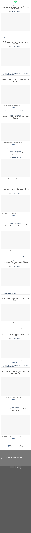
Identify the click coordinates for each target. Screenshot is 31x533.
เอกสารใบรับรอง (15, 468)
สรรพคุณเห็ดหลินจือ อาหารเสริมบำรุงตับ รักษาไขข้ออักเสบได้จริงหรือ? (15, 7)
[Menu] (1, 1)
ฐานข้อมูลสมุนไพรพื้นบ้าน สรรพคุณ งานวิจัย (15, 5)
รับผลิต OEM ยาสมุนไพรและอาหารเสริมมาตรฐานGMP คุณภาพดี (15, 40)
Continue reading (15, 33)
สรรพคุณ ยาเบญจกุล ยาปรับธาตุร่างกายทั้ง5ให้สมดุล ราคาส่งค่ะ (15, 225)
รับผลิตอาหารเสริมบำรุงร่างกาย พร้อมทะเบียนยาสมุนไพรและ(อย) (12, 328)
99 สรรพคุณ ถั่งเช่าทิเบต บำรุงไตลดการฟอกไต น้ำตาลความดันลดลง (15, 153)
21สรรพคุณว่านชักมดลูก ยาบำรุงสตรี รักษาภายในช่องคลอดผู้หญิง (15, 117)
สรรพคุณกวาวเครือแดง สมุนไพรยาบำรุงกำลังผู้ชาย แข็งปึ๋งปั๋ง (15, 262)
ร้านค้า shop (19, 468)
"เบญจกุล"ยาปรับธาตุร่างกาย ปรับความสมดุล (15, 187)
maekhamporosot (19, 11)
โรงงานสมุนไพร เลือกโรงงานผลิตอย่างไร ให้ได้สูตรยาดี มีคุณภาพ (15, 299)
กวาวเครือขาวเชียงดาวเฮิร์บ (22, 110)
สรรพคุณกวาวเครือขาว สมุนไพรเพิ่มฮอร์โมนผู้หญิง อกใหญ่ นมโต (15, 80)
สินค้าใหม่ (11, 468)
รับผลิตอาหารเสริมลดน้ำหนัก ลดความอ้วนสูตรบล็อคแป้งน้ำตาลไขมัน (15, 372)
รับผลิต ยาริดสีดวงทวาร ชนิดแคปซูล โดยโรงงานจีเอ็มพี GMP (15, 335)
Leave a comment (27, 37)
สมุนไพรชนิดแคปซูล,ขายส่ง (15, 407)
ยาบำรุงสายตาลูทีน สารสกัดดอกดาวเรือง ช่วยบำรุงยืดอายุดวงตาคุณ (15, 409)
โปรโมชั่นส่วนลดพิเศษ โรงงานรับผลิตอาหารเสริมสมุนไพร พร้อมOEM (15, 42)
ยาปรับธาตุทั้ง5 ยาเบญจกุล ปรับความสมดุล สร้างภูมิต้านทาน (15, 190)
